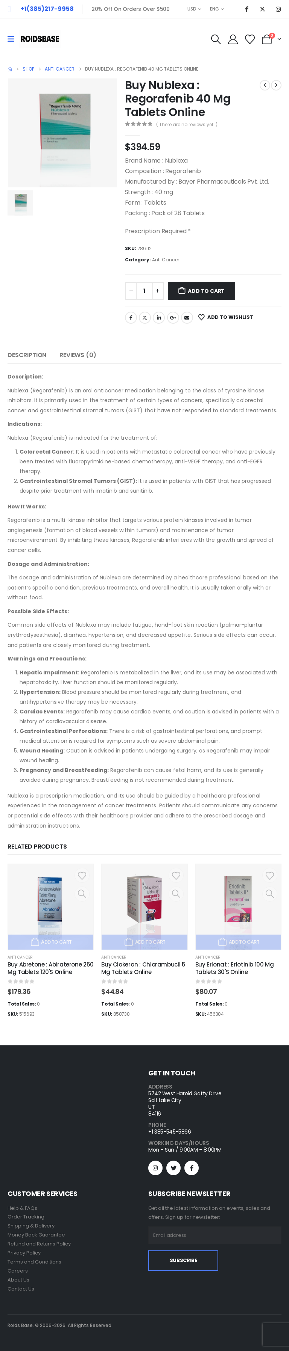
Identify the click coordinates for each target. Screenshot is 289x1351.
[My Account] (233, 39)
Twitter (145, 318)
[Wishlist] (250, 39)
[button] (216, 39)
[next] (276, 85)
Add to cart (206, 291)
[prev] (265, 85)
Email (187, 318)
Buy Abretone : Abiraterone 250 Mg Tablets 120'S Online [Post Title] (51, 968)
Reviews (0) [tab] (77, 355)
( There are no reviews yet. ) (187, 124)
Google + (173, 318)
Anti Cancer (165, 259)
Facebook (131, 318)
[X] (262, 9)
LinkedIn (159, 318)
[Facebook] (246, 9)
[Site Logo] (40, 39)
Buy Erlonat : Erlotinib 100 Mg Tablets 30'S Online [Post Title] (234, 968)
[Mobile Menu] (13, 39)
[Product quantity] (144, 291)
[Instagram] (278, 9)
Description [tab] (27, 355)
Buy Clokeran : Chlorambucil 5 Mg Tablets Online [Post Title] (143, 968)
